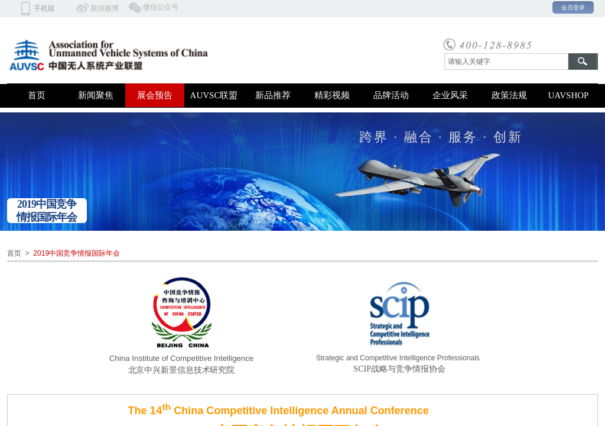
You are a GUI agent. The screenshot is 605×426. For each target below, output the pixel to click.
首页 (36, 95)
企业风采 (450, 95)
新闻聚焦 (95, 95)
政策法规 (509, 95)
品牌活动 (391, 95)
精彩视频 (332, 95)
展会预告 (155, 95)
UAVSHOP (568, 95)
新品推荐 (273, 95)
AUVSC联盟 (214, 95)
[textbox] (506, 61)
